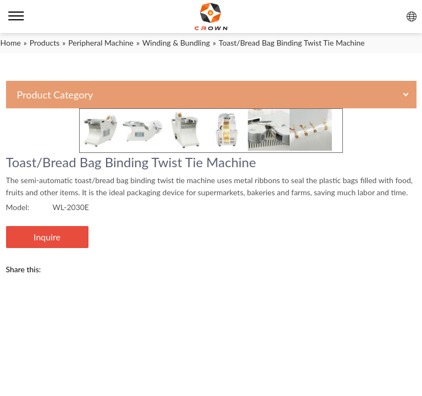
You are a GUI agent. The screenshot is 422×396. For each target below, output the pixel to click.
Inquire (47, 237)
